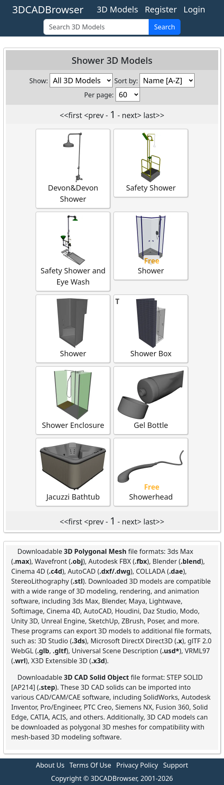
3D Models (117, 9)
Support (175, 765)
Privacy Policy (137, 765)
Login (194, 9)
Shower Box (151, 328)
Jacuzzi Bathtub (73, 472)
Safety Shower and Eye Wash (73, 251)
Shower (151, 245)
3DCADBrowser (47, 9)
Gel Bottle (151, 400)
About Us (50, 765)
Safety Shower (151, 163)
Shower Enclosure (73, 400)
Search (164, 26)
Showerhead (151, 472)
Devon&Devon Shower (73, 168)
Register (161, 9)
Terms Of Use (90, 765)
